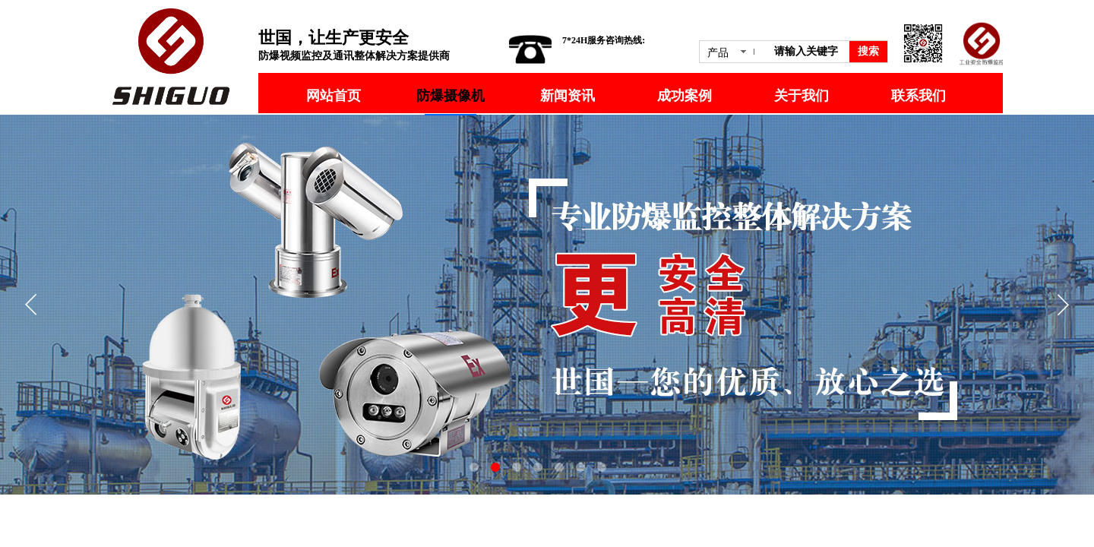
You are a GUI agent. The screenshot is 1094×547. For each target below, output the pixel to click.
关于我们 (801, 95)
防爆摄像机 (450, 95)
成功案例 (684, 95)
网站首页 (333, 95)
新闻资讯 (567, 95)
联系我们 (918, 95)
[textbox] (808, 52)
